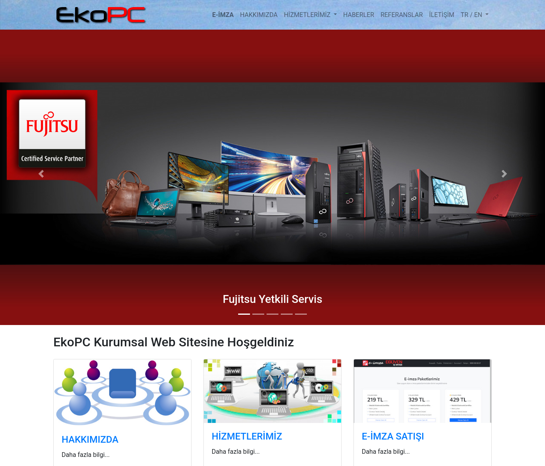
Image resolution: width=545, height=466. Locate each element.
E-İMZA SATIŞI (393, 436)
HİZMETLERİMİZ (308, 15)
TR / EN (472, 15)
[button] (41, 173)
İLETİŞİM (442, 15)
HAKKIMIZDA (259, 15)
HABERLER (358, 15)
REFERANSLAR (401, 15)
